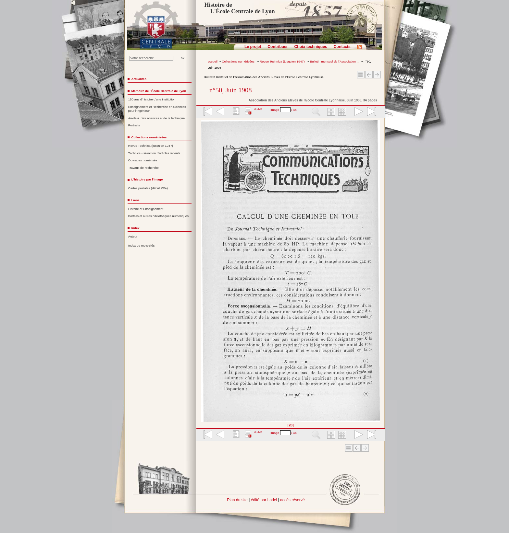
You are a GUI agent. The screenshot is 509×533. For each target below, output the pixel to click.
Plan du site (237, 500)
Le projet (252, 46)
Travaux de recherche (143, 167)
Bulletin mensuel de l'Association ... (334, 61)
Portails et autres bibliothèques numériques (158, 216)
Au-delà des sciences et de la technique (156, 118)
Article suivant (377, 74)
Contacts (342, 46)
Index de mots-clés (141, 245)
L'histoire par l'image (147, 179)
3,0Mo (258, 108)
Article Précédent (369, 74)
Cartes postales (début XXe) (148, 188)
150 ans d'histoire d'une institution (152, 99)
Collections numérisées (238, 61)
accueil (212, 61)
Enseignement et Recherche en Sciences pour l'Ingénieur (157, 109)
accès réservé (292, 500)
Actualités (138, 79)
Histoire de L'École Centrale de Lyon (239, 8)
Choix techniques (310, 46)
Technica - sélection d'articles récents (154, 153)
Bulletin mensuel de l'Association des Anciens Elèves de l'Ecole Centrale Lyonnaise (263, 77)
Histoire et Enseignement (146, 209)
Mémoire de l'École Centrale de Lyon (158, 91)
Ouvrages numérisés (142, 160)
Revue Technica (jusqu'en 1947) (282, 61)
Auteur (133, 236)
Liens (135, 200)
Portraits (134, 125)
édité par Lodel (264, 500)
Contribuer (277, 46)
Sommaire (361, 74)
